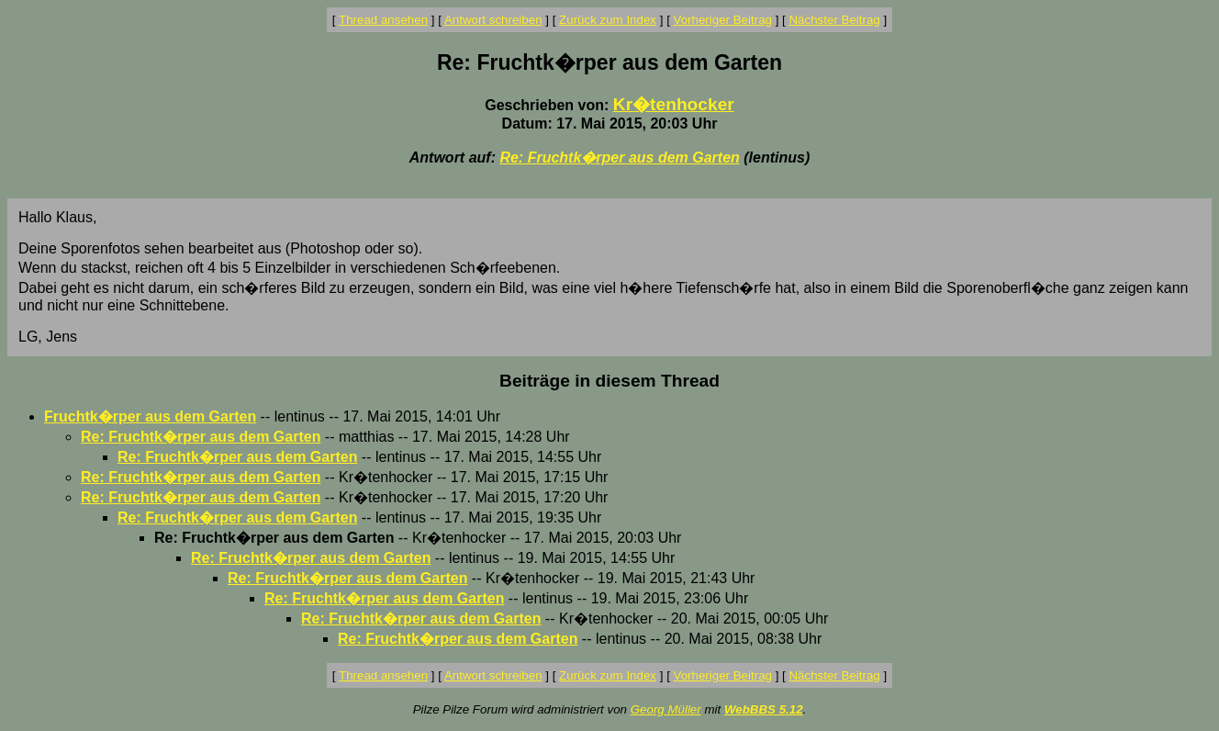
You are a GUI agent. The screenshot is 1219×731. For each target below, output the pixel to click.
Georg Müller (666, 709)
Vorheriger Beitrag (723, 20)
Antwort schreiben (493, 20)
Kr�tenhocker (673, 104)
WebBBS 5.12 (763, 709)
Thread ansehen (383, 20)
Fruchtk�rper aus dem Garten (150, 416)
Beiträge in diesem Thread (609, 380)
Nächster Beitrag (833, 20)
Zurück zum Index (607, 20)
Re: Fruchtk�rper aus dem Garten (619, 157)
